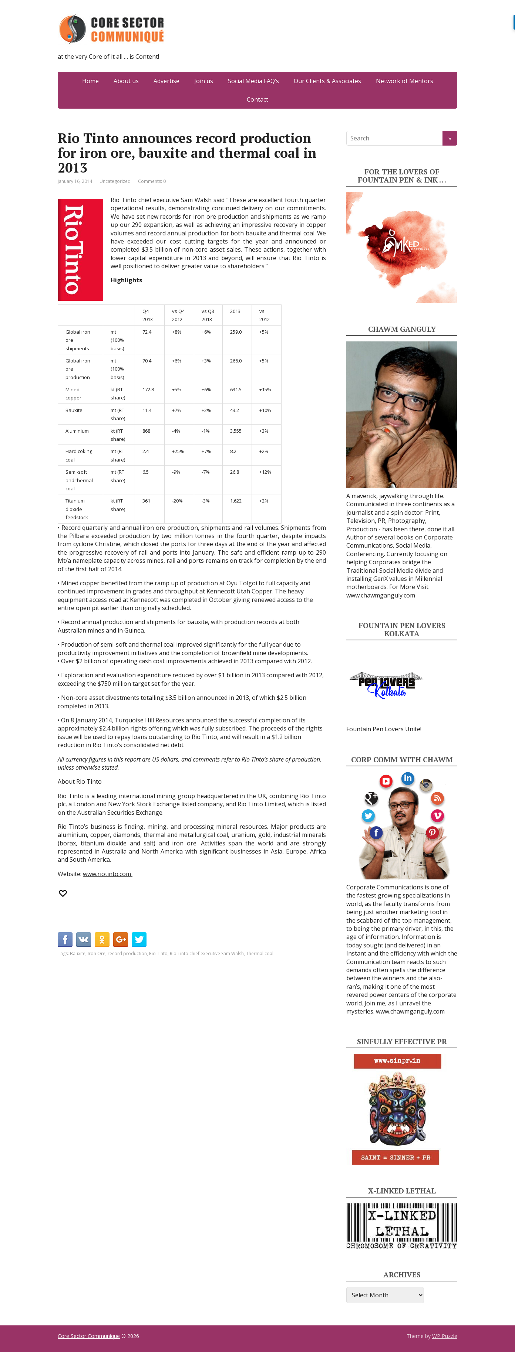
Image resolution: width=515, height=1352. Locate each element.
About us (126, 81)
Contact (257, 99)
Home (90, 81)
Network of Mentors (404, 81)
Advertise (166, 81)
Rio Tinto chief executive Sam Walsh (207, 953)
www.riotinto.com (107, 874)
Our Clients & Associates (327, 81)
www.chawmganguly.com (380, 595)
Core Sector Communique (89, 1335)
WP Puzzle (444, 1335)
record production (127, 953)
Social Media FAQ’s (253, 81)
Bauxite (77, 953)
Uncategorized (115, 181)
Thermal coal (259, 953)
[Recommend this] (64, 893)
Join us (203, 81)
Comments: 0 (152, 181)
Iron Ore (96, 953)
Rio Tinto (158, 953)
